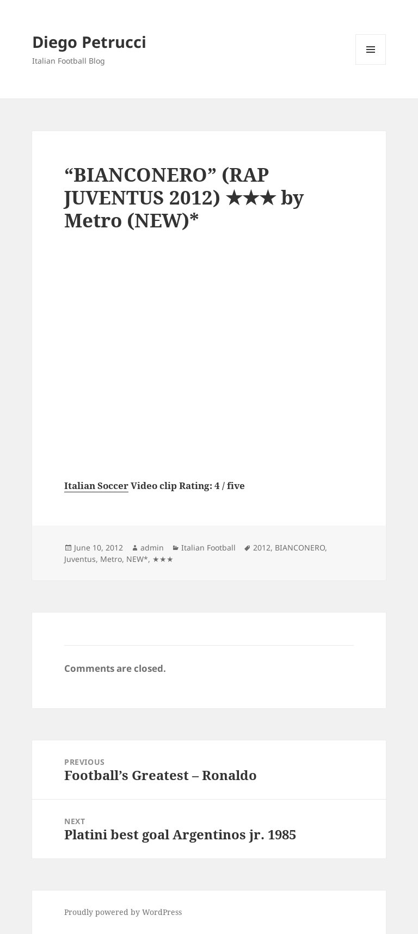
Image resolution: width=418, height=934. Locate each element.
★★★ (163, 559)
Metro (111, 559)
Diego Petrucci (89, 41)
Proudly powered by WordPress (123, 912)
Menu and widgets (371, 64)
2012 (262, 547)
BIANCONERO (300, 547)
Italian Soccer (96, 485)
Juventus (80, 559)
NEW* (137, 559)
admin (152, 547)
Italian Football (208, 547)
